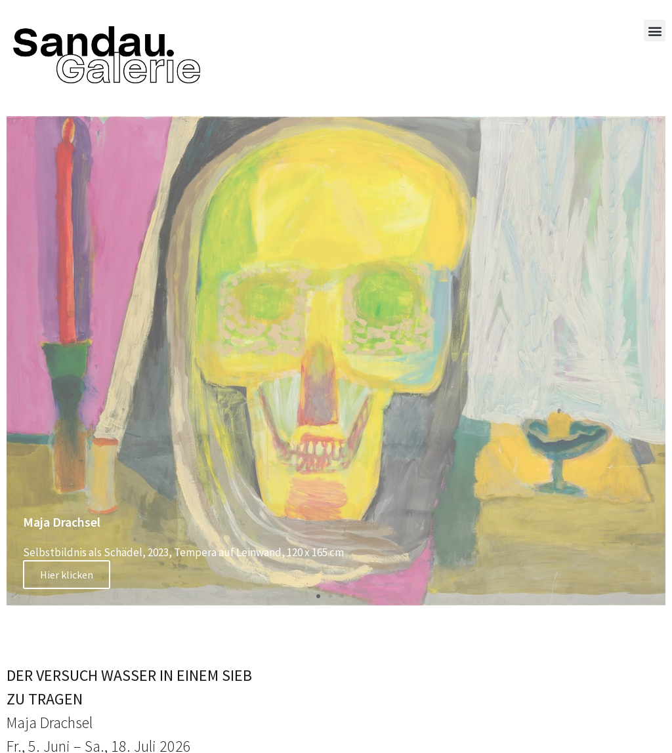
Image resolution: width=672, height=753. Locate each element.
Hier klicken (66, 574)
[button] (654, 30)
